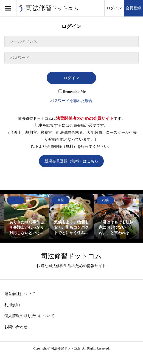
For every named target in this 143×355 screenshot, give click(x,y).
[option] (26, 216)
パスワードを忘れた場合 (71, 101)
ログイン (114, 8)
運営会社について (19, 294)
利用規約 (12, 305)
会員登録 (133, 8)
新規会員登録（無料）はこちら (71, 161)
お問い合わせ (15, 327)
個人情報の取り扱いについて (29, 316)
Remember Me (72, 92)
